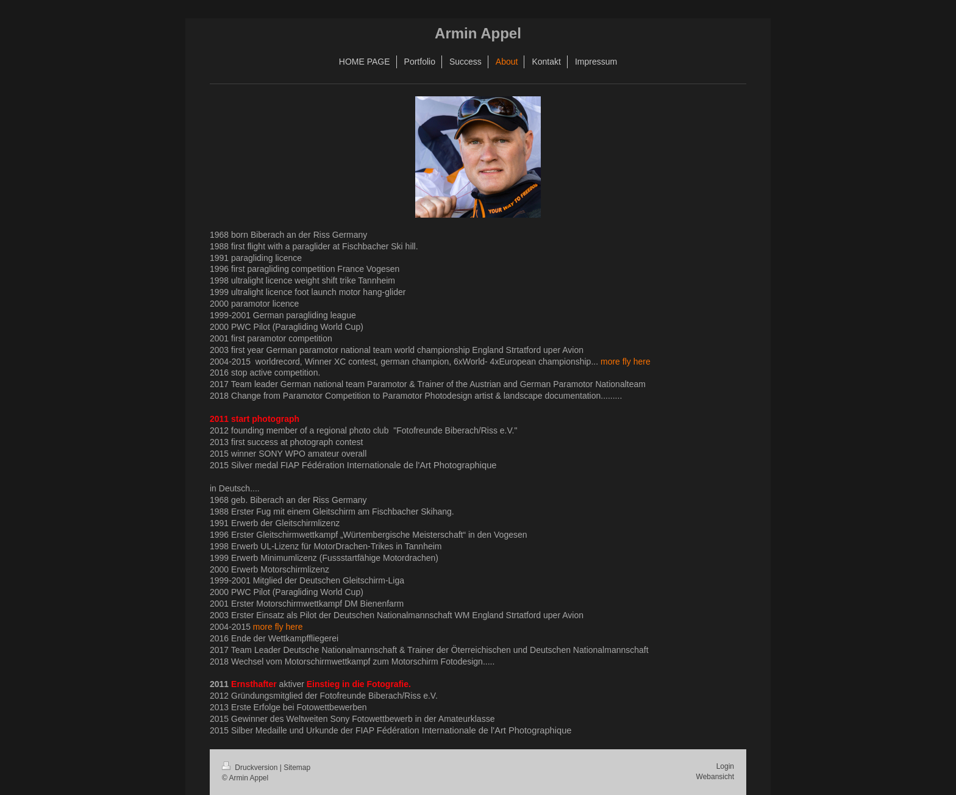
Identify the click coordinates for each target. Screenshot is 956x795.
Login (725, 766)
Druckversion (251, 767)
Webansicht (715, 776)
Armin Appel (478, 33)
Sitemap (297, 767)
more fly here (626, 361)
